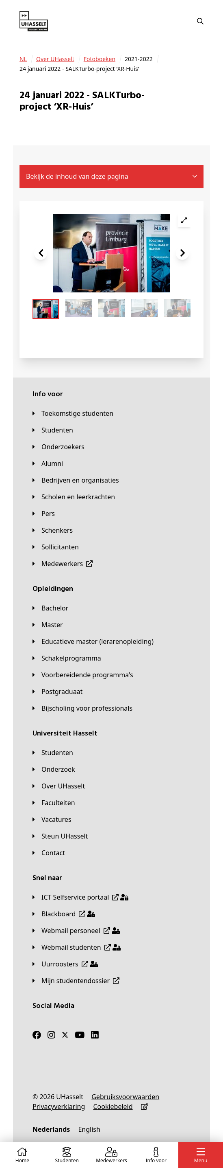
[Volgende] (182, 253)
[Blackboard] (63, 914)
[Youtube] (79, 1034)
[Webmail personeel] (76, 930)
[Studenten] (52, 430)
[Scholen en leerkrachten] (73, 497)
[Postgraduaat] (57, 691)
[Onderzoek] (53, 769)
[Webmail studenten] (76, 947)
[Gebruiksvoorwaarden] (125, 1097)
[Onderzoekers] (58, 447)
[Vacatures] (51, 819)
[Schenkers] (52, 530)
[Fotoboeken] (99, 59)
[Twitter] (65, 1034)
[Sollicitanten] (55, 547)
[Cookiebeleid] (112, 1106)
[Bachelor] (50, 608)
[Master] (47, 625)
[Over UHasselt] (55, 59)
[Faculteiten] (53, 803)
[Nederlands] (51, 1129)
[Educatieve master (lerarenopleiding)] (93, 641)
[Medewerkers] (62, 564)
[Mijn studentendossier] (75, 981)
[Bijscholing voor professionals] (82, 708)
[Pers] (43, 513)
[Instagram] (51, 1034)
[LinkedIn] (95, 1034)
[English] (89, 1129)
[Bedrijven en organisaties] (75, 480)
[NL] (23, 59)
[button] (40, 253)
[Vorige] (40, 253)
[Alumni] (47, 463)
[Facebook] (36, 1034)
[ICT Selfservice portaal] (80, 897)
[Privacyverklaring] (58, 1106)
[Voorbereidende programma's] (82, 675)
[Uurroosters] (65, 964)
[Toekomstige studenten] (72, 413)
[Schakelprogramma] (66, 658)
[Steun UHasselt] (60, 836)
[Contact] (48, 853)
